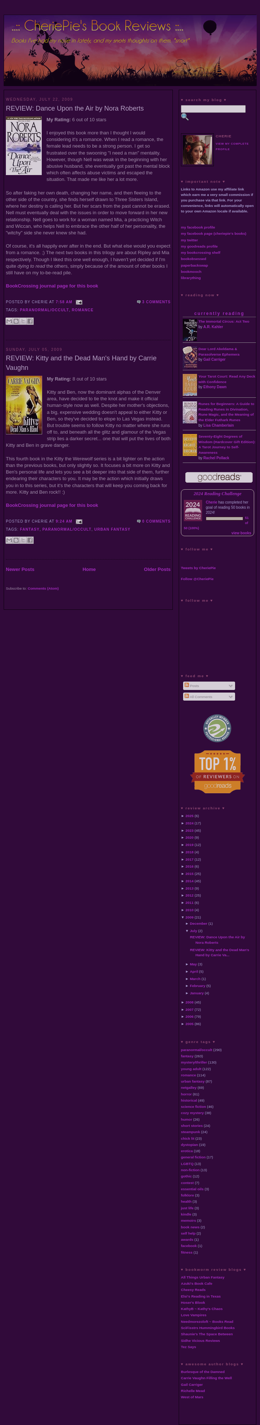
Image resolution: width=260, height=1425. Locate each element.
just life (187, 1208)
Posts (192, 686)
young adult (191, 1069)
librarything (191, 278)
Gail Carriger (214, 359)
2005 (190, 1024)
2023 (190, 830)
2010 (190, 910)
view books (241, 533)
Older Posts (157, 569)
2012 (190, 895)
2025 (190, 816)
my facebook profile (198, 227)
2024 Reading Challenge (218, 493)
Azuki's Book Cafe (196, 1283)
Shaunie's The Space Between (207, 1334)
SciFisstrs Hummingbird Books (208, 1328)
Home (89, 569)
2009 (190, 917)
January (197, 993)
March (195, 979)
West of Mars (192, 1397)
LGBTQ (187, 1164)
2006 (190, 1016)
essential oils (192, 1189)
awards (187, 1239)
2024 (190, 823)
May (193, 964)
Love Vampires (194, 1315)
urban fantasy (112, 529)
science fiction (193, 1107)
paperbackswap (194, 265)
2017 (190, 859)
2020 (190, 837)
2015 (190, 874)
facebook (189, 1246)
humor (186, 1119)
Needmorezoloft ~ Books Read (207, 1322)
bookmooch (191, 272)
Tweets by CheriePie (198, 568)
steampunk (190, 1132)
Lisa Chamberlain (218, 425)
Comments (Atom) (43, 588)
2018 (190, 852)
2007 (190, 1009)
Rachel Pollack (216, 458)
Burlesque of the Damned (203, 1372)
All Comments (198, 697)
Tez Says (188, 1347)
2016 (190, 866)
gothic (186, 1176)
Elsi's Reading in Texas (201, 1296)
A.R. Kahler (213, 327)
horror (186, 1094)
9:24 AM (64, 521)
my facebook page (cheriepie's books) (213, 233)
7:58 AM (64, 302)
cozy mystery (192, 1113)
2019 (190, 845)
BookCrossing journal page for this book (52, 286)
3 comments (156, 302)
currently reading (219, 313)
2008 (190, 1002)
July (193, 931)
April (194, 971)
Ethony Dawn (214, 387)
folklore (187, 1195)
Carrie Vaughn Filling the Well (206, 1378)
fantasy (30, 529)
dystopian (189, 1145)
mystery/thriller (194, 1062)
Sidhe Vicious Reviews (200, 1341)
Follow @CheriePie (197, 579)
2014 (190, 881)
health (186, 1201)
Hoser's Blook (193, 1302)
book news (190, 1227)
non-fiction (190, 1170)
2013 (190, 888)
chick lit (187, 1138)
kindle (186, 1214)
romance (82, 310)
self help (188, 1233)
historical (189, 1100)
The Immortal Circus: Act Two (223, 321)
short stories (192, 1126)
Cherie (211, 502)
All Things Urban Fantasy (202, 1277)
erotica (187, 1151)
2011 (190, 903)
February (197, 986)
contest (187, 1183)
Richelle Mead (193, 1391)
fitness (187, 1252)
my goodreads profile (199, 246)
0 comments (156, 521)
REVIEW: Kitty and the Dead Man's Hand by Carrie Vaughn (81, 363)
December (198, 923)
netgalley (189, 1088)
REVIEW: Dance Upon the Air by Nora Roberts (75, 108)
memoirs (188, 1220)
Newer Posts (20, 569)
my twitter (189, 240)
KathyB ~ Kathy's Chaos (202, 1309)
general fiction (193, 1157)
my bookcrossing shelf (200, 253)
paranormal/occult (44, 310)
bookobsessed (193, 259)
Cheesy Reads (193, 1290)
